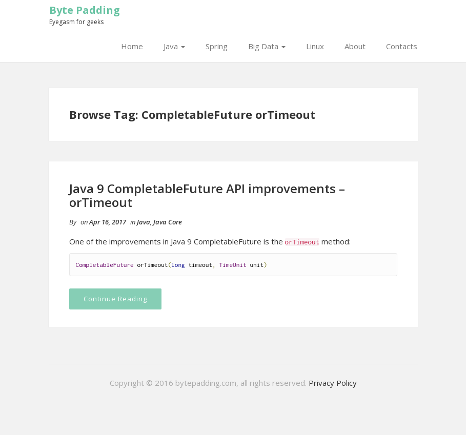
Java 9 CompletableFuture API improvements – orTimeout (207, 195)
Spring (217, 46)
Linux (315, 46)
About (355, 46)
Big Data (267, 46)
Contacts (401, 46)
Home (132, 46)
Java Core (167, 221)
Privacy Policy (333, 383)
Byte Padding (84, 10)
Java (174, 46)
